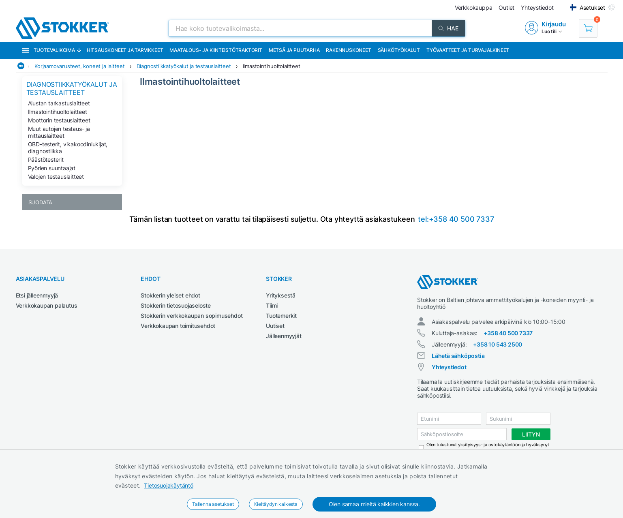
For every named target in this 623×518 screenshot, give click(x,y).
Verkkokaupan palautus (46, 305)
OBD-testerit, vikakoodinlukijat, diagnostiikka (68, 147)
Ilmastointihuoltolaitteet (271, 66)
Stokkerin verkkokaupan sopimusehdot (191, 315)
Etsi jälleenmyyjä (37, 295)
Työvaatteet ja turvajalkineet (467, 50)
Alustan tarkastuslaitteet (59, 103)
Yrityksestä (280, 295)
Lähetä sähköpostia (458, 355)
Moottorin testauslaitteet (59, 120)
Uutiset (275, 325)
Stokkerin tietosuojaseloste (176, 305)
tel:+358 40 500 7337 (456, 219)
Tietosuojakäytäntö (168, 485)
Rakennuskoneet (348, 50)
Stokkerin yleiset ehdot (170, 295)
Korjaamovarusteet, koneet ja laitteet (79, 66)
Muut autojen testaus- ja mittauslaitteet (59, 132)
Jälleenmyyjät (283, 335)
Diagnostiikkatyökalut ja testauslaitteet (184, 66)
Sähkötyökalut (399, 50)
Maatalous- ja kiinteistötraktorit (215, 50)
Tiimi (272, 305)
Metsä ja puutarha (294, 50)
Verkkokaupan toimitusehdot (178, 325)
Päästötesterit (46, 159)
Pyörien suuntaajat (51, 168)
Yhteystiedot (449, 367)
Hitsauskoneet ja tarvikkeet (125, 50)
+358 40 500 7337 (508, 333)
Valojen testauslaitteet (56, 176)
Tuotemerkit (281, 315)
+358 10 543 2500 (497, 344)
